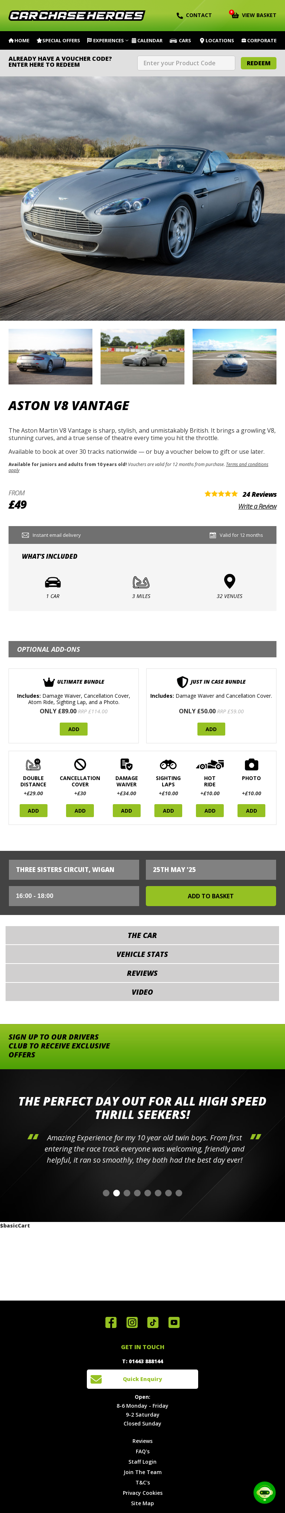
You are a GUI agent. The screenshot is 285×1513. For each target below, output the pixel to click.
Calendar (150, 40)
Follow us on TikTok (152, 1322)
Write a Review (257, 506)
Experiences (108, 40)
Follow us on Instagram (132, 1322)
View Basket (254, 14)
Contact (194, 15)
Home (21, 40)
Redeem (259, 63)
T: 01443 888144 (142, 1361)
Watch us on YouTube (174, 1322)
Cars (185, 40)
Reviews (142, 1440)
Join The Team (143, 1472)
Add (73, 729)
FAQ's (143, 1451)
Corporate (261, 40)
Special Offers (61, 40)
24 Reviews (259, 494)
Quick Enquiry (142, 1378)
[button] (106, 1193)
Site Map (142, 1503)
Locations (220, 40)
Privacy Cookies (143, 1492)
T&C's (142, 1482)
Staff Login (142, 1461)
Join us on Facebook (111, 1322)
